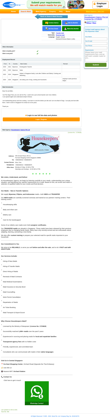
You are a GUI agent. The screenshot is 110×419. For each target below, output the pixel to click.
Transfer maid (60, 33)
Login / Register (41, 119)
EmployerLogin (100, 4)
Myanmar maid (60, 35)
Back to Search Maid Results (51, 16)
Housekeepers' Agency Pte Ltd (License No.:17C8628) (96, 18)
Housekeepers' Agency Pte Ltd (20, 130)
